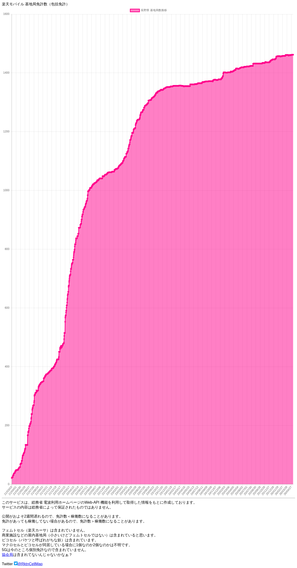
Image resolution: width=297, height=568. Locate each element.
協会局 (7, 555)
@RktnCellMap (30, 564)
